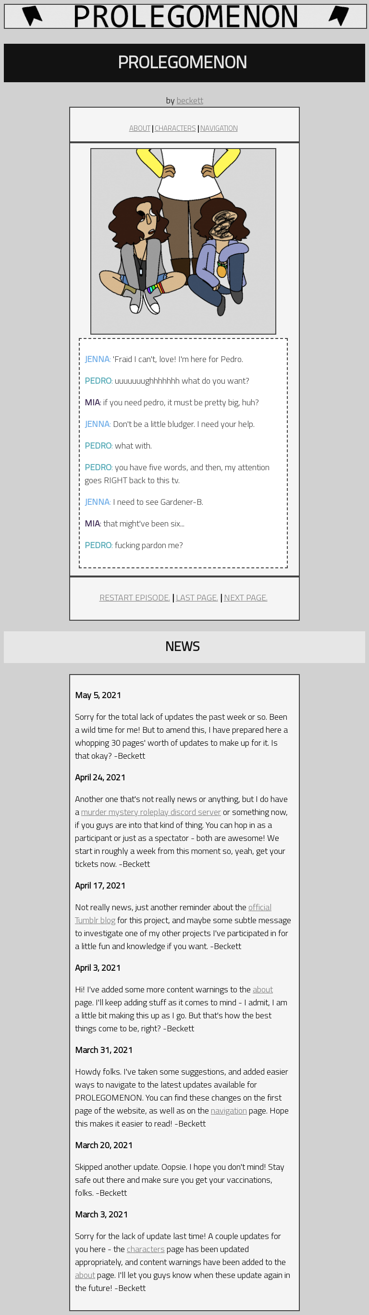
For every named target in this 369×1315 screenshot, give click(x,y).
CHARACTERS (175, 128)
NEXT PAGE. (246, 597)
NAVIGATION (219, 128)
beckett (190, 100)
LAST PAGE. (197, 597)
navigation (229, 1110)
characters (146, 1248)
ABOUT (139, 128)
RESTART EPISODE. (134, 597)
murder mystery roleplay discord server (151, 811)
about (263, 989)
